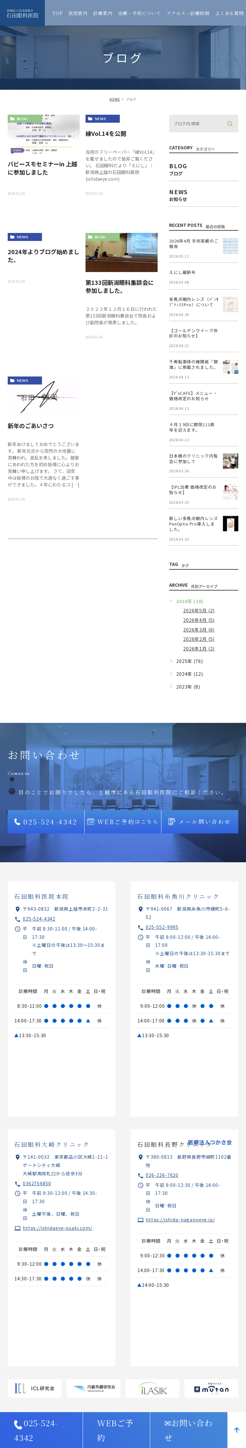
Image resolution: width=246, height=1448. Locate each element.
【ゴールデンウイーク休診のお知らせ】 (193, 333)
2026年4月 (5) (199, 620)
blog (22, 119)
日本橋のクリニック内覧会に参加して (193, 458)
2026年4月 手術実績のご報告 (193, 243)
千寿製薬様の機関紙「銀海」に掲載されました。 (193, 364)
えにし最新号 (182, 272)
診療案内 (102, 13)
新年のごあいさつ (31, 425)
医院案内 (78, 13)
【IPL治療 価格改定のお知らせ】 (193, 489)
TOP (58, 13)
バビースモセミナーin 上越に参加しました (42, 168)
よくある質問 (229, 13)
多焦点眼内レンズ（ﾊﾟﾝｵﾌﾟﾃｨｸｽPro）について (194, 302)
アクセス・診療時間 (188, 13)
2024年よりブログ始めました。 (43, 255)
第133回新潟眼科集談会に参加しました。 (120, 286)
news (100, 119)
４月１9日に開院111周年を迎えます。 (192, 427)
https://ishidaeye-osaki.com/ (57, 1228)
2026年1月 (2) (199, 648)
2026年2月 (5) (199, 639)
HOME (115, 99)
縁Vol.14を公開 (106, 133)
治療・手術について (139, 13)
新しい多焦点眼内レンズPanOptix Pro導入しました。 (193, 523)
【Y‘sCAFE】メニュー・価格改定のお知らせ (193, 395)
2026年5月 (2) (199, 610)
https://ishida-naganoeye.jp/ (180, 1219)
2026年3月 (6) (199, 629)
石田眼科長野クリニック (175, 1144)
